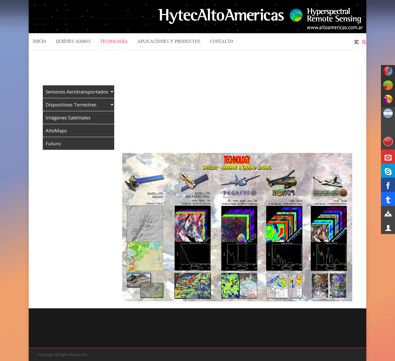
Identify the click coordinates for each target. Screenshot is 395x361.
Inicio (39, 41)
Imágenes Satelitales (68, 117)
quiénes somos (73, 41)
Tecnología (114, 41)
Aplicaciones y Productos (168, 41)
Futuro (53, 143)
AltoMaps (56, 130)
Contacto (221, 41)
